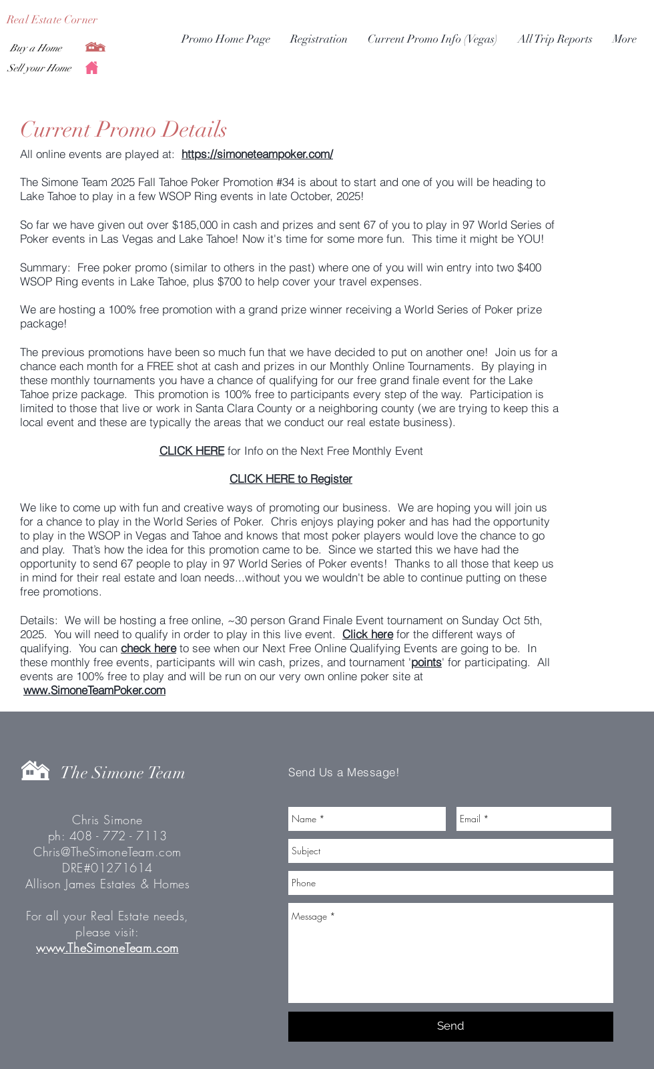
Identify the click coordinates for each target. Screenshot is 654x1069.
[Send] (450, 1027)
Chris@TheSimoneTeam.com (107, 852)
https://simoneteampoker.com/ (257, 154)
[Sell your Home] (39, 68)
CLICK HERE (191, 450)
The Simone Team (123, 772)
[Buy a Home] (36, 48)
